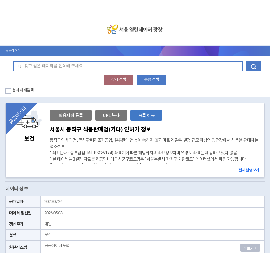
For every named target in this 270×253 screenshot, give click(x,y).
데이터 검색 (253, 66)
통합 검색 (151, 79)
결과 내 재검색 (23, 90)
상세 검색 (118, 79)
